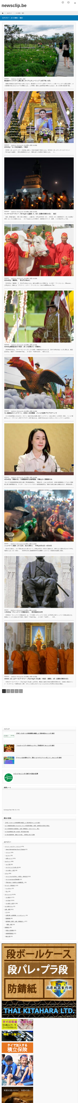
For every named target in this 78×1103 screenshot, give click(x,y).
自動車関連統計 (10, 933)
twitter (65, 2)
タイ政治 (8, 897)
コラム (6, 873)
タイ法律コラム (9, 906)
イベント (8, 852)
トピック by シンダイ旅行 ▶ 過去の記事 (25, 773)
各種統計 (7, 927)
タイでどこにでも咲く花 (12, 867)
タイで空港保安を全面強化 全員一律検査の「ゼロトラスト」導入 (22, 828)
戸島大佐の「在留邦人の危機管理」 (15, 882)
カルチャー (13, 78)
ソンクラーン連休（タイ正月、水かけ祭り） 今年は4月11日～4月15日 (28, 545)
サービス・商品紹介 (10, 885)
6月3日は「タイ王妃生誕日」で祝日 (16, 147)
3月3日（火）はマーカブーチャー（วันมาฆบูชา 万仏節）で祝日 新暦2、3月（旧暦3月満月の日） (36, 679)
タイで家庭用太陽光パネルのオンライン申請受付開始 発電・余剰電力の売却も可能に (27, 825)
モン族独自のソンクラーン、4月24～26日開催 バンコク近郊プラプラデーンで (30, 413)
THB (13, 809)
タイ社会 (35, 145)
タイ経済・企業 (10, 903)
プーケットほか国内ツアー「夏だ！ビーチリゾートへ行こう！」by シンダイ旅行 (39, 757)
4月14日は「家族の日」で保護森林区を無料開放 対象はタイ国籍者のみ (28, 479)
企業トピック (9, 858)
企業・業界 (7, 909)
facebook (68, 2)
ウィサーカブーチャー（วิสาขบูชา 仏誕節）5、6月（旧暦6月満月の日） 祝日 (30, 214)
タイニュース (20, 145)
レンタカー (8, 888)
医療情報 (8, 918)
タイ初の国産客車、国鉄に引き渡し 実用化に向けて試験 (20, 834)
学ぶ (7, 891)
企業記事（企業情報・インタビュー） (15, 915)
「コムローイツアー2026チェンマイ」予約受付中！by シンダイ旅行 (35, 745)
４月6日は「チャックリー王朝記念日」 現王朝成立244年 (23, 612)
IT (6, 912)
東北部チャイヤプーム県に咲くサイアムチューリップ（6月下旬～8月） (27, 81)
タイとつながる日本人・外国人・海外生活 (17, 876)
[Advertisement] (39, 710)
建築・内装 (9, 924)
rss (63, 2)
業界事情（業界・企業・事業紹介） (15, 921)
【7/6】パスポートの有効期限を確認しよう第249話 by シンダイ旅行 (35, 733)
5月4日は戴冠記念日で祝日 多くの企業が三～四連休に (22, 346)
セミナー (8, 855)
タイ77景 (8, 864)
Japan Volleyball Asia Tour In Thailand (15, 849)
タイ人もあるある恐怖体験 (13, 879)
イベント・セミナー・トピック (13, 846)
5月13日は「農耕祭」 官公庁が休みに (17, 280)
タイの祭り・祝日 (21, 78)
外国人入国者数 (10, 930)
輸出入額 (8, 936)
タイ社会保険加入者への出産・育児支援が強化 (17, 831)
